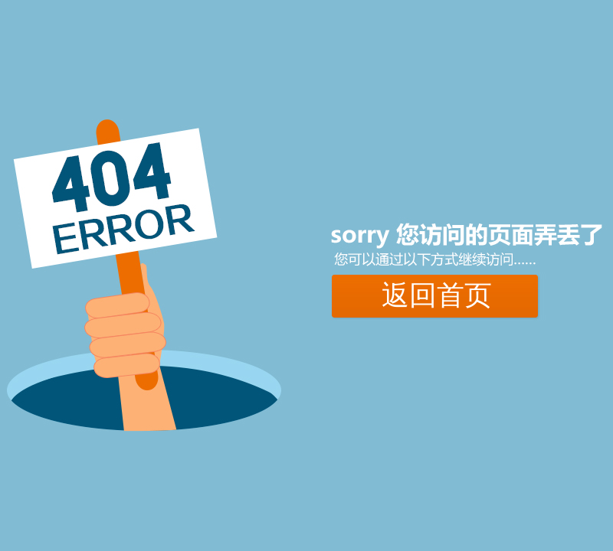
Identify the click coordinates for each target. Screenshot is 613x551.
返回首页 (437, 295)
